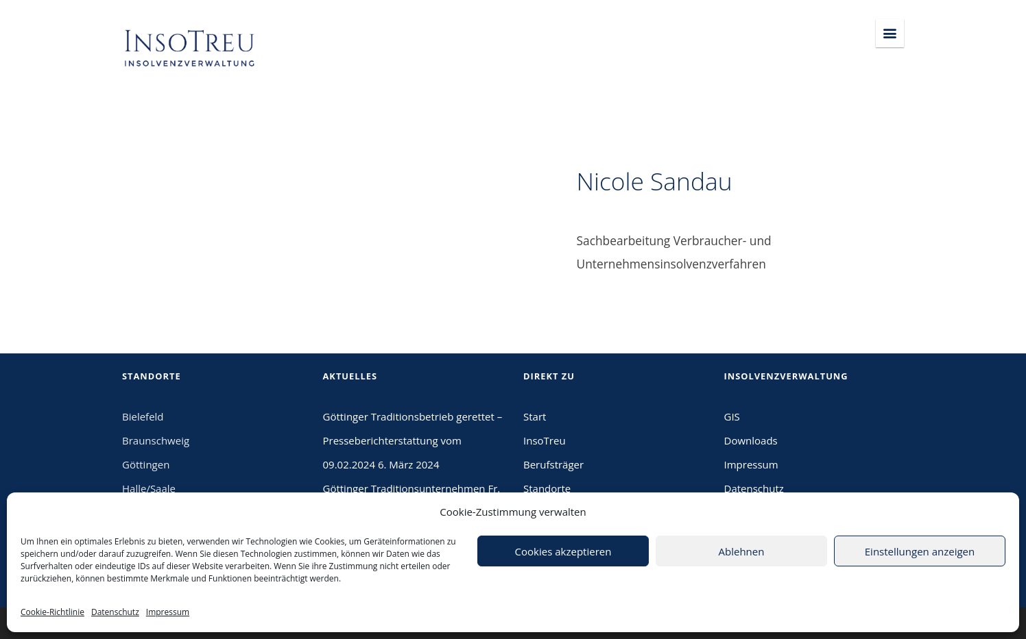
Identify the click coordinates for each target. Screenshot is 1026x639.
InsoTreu (544, 440)
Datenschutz (115, 612)
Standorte (547, 488)
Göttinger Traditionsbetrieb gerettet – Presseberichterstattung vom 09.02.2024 (413, 440)
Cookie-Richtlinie (52, 612)
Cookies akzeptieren (563, 551)
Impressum (167, 612)
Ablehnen (742, 551)
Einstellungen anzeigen (920, 551)
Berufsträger (553, 464)
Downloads (751, 440)
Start (534, 416)
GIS (732, 416)
